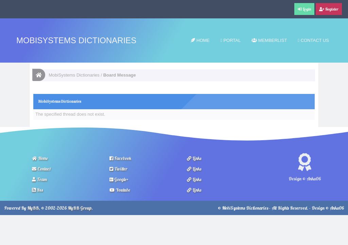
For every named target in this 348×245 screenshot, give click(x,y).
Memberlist (269, 40)
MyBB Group (79, 208)
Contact (41, 169)
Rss (37, 190)
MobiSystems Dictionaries (76, 40)
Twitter (118, 169)
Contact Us (313, 40)
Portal (231, 40)
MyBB (33, 208)
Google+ (118, 179)
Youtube (119, 190)
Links (194, 158)
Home (200, 40)
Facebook (120, 158)
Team (39, 179)
